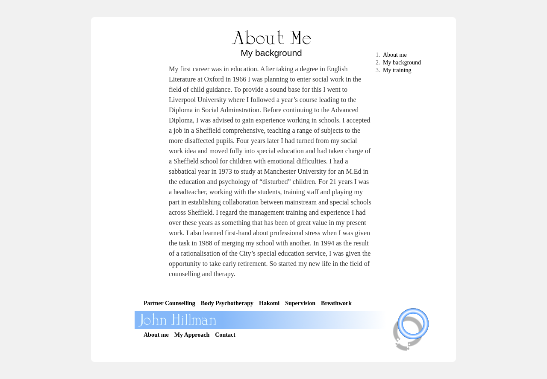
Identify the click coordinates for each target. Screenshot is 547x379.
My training (397, 70)
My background (402, 62)
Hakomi (269, 303)
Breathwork (336, 303)
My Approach (192, 335)
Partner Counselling (169, 303)
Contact (225, 335)
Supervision (300, 303)
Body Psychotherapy (227, 303)
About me (395, 55)
